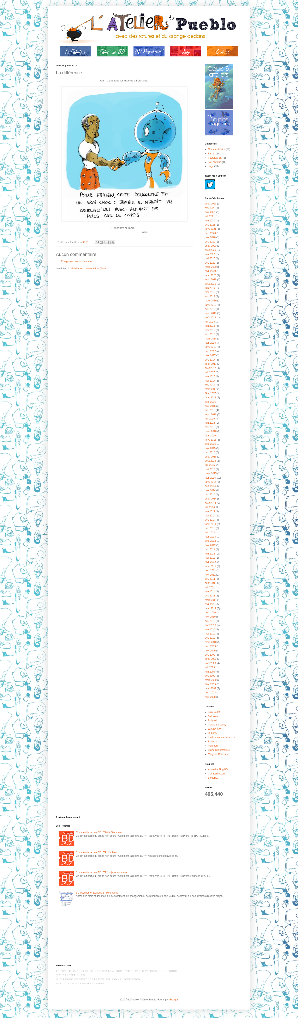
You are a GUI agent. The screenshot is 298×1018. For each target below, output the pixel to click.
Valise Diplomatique (219, 750)
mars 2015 (211, 473)
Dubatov (212, 733)
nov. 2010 (210, 616)
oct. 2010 (210, 621)
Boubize (212, 741)
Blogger (173, 999)
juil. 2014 (210, 507)
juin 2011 (210, 591)
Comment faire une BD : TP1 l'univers (97, 852)
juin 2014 (210, 511)
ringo (211, 166)
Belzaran (213, 716)
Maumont (213, 745)
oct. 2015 (210, 452)
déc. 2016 (210, 401)
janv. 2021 (210, 228)
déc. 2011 (210, 570)
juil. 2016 (210, 418)
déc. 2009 (210, 646)
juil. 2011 (210, 587)
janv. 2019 (210, 304)
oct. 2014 (210, 494)
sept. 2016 (210, 414)
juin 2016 (210, 422)
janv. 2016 (210, 439)
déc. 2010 (210, 612)
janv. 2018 (210, 346)
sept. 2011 (210, 583)
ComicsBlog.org (217, 773)
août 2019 (210, 283)
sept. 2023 (210, 203)
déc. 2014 (210, 486)
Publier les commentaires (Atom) (89, 268)
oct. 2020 (210, 241)
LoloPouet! (214, 712)
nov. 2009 (210, 650)
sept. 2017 (210, 363)
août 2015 (210, 460)
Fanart (211, 153)
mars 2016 (211, 431)
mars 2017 (211, 389)
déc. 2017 (210, 351)
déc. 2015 (210, 443)
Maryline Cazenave (218, 754)
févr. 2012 (210, 561)
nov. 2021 (210, 212)
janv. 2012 (210, 566)
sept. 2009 (210, 658)
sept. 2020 (210, 245)
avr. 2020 (210, 262)
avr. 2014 (210, 519)
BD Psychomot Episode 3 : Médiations (97, 892)
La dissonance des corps (222, 737)
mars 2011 (211, 600)
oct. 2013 (210, 528)
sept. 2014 (210, 498)
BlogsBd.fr (213, 777)
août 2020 (210, 250)
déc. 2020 (210, 233)
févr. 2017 (210, 393)
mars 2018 (211, 338)
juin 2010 (210, 629)
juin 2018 (210, 325)
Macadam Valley (217, 724)
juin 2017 (210, 376)
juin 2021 (210, 220)
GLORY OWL (215, 729)
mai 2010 (210, 633)
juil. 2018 (210, 321)
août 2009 (210, 663)
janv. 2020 (210, 275)
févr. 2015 (210, 477)
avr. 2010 (210, 637)
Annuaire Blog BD (218, 769)
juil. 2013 (210, 532)
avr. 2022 (210, 208)
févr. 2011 (210, 604)
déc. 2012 (210, 540)
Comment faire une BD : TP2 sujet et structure (101, 872)
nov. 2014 (210, 490)
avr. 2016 (210, 427)
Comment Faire (216, 149)
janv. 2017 (210, 397)
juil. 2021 (210, 216)
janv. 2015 (210, 481)
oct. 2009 (210, 654)
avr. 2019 (210, 296)
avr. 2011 (210, 595)
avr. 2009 (210, 675)
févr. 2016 (210, 435)
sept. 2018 (210, 313)
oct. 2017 (210, 359)
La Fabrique (214, 162)
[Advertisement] (76, 936)
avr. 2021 (210, 224)
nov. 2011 (210, 574)
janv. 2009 (210, 688)
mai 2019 (210, 292)
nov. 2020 (210, 237)
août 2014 (210, 503)
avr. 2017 (210, 385)
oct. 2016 (210, 410)
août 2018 (210, 317)
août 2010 (210, 625)
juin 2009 (210, 671)
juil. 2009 (210, 667)
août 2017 (210, 368)
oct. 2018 (210, 309)
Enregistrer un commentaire (76, 261)
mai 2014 (210, 515)
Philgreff (212, 720)
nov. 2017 (210, 355)
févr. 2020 (210, 271)
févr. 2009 (210, 684)
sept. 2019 (210, 279)
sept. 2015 (210, 456)
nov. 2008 (210, 696)
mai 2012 (210, 557)
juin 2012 (210, 553)
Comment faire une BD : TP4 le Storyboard (99, 832)
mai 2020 (210, 258)
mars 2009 (211, 680)
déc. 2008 (210, 692)
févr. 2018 (210, 342)
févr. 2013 (210, 536)
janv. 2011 (210, 608)
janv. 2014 (210, 524)
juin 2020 (210, 254)
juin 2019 (210, 288)
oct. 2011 (210, 578)
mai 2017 (210, 380)
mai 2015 (210, 469)
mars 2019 (211, 300)
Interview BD (215, 157)
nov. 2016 (210, 406)
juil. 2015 (210, 465)
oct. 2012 (210, 549)
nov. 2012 (210, 545)
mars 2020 (211, 266)
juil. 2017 (210, 372)
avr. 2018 (210, 334)
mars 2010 (211, 642)
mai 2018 (210, 330)
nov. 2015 (210, 448)
